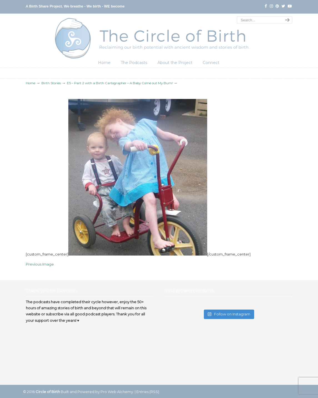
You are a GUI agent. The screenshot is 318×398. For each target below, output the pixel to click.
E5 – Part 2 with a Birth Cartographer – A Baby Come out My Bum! (120, 83)
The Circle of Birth (159, 36)
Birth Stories (51, 83)
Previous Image (40, 264)
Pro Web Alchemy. (117, 391)
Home (30, 83)
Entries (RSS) (147, 391)
